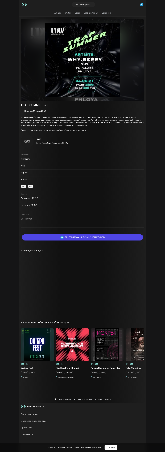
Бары (77, 13)
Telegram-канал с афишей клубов (82, 237)
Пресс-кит (26, 427)
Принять (111, 447)
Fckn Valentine (133, 368)
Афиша (57, 13)
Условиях (97, 447)
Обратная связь (29, 414)
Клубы (68, 13)
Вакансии (106, 13)
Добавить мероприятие (34, 421)
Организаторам (91, 13)
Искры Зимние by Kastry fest (106, 368)
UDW (38, 139)
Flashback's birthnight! (67, 368)
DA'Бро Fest (27, 368)
